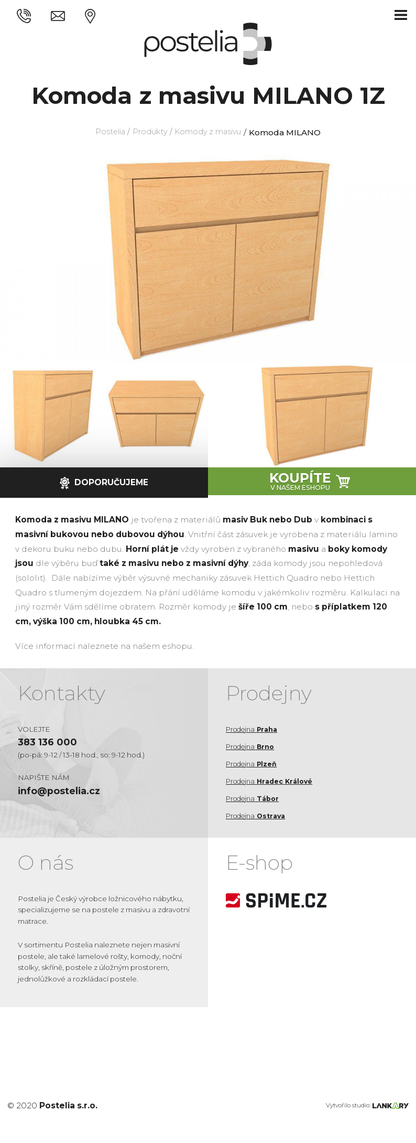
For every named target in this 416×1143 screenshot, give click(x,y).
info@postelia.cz (62, 792)
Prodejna (254, 729)
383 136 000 (49, 742)
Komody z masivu (211, 132)
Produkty (149, 132)
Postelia (106, 132)
